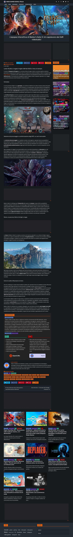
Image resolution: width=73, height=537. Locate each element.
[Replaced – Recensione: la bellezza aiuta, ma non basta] (36, 450)
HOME (6, 4)
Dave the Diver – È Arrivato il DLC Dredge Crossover (40, 388)
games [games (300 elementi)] (10, 529)
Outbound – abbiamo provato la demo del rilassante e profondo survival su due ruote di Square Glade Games (36, 432)
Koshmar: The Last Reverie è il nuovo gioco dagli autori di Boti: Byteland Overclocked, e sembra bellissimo (60, 125)
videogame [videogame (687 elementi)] (29, 532)
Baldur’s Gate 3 (25, 374)
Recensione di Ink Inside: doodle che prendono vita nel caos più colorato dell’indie (60, 92)
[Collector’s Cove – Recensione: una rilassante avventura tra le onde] (14, 480)
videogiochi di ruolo (25, 379)
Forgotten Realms (7, 377)
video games (12, 379)
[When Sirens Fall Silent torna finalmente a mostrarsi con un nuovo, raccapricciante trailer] (58, 450)
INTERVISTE (21, 4)
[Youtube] (63, 1)
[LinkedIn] (68, 1)
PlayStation (43, 377)
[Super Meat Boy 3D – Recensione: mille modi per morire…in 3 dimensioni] (14, 419)
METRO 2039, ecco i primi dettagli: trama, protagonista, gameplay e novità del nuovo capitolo (57, 432)
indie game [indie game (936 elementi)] (23, 529)
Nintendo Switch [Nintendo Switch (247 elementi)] (11, 532)
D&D (38, 374)
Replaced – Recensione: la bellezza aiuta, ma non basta (35, 462)
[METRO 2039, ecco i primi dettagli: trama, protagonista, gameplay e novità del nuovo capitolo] (58, 419)
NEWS (10, 4)
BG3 (30, 374)
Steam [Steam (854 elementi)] (24, 532)
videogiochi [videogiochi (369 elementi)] (14, 534)
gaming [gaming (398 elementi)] (15, 529)
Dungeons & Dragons (44, 374)
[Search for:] (68, 4)
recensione (6, 379)
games (13, 377)
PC (9, 373)
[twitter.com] (19, 63)
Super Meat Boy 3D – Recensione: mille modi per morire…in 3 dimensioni (14, 431)
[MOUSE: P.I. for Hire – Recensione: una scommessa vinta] (36, 480)
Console (34, 374)
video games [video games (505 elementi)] (7, 534)
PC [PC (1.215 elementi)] (15, 532)
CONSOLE (6, 373)
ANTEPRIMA (29, 428)
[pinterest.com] (41, 63)
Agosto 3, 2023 (15, 333)
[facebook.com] (27, 63)
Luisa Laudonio (10, 62)
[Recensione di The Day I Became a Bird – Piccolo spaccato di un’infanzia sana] (14, 450)
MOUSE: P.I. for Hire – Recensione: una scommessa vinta (35, 492)
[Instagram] (61, 1)
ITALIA (39, 533)
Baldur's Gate (6, 374)
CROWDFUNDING (28, 4)
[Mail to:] (48, 63)
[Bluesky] (66, 1)
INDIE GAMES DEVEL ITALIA (15, 1)
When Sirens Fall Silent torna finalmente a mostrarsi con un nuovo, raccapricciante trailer (57, 462)
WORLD (39, 530)
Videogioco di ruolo (9, 317)
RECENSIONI (14, 4)
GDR (17, 377)
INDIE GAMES (56, 73)
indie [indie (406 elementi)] (19, 529)
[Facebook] (59, 1)
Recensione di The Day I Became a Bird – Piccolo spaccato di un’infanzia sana (14, 462)
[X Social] (56, 1)
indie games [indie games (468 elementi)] (30, 529)
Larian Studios (7, 74)
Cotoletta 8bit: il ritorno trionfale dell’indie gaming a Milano (61, 76)
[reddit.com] (34, 63)
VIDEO (34, 4)
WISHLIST (58, 120)
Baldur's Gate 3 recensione (16, 374)
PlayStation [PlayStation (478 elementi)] (19, 532)
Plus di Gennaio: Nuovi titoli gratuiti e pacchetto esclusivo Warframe (14, 388)
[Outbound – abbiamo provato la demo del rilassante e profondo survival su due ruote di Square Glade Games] (36, 419)
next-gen (35, 377)
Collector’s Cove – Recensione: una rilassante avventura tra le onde (13, 492)
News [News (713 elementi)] (6, 532)
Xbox (32, 379)
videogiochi (18, 379)
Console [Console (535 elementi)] (6, 530)
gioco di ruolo (22, 377)
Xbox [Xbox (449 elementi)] (19, 534)
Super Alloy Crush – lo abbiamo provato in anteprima (59, 109)
